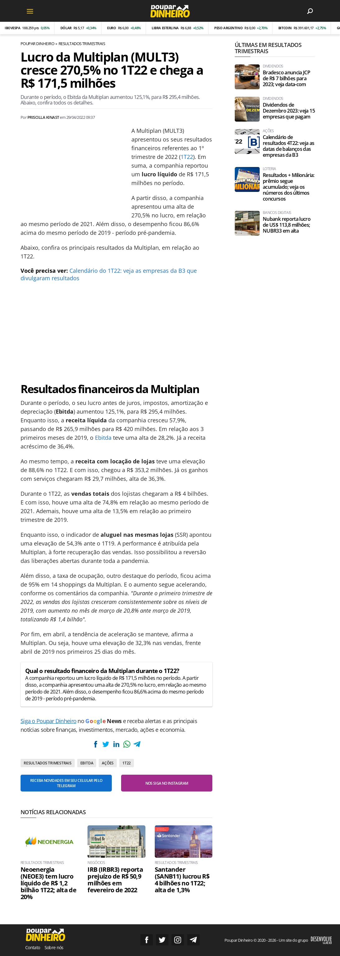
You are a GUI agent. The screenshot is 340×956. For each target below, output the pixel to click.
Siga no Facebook (146, 939)
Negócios (96, 863)
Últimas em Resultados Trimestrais (268, 48)
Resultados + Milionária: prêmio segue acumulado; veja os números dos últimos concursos (288, 187)
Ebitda (103, 437)
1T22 (187, 156)
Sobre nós (54, 947)
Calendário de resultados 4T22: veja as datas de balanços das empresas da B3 (288, 146)
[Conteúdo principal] (170, 478)
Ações (108, 763)
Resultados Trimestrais (82, 43)
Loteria (269, 169)
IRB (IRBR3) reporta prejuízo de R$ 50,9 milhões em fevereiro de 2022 (115, 879)
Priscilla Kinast (43, 117)
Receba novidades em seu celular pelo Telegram (66, 783)
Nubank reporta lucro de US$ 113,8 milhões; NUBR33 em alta (286, 225)
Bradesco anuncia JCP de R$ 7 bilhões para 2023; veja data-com (286, 78)
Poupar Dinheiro (37, 43)
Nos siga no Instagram (166, 783)
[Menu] (30, 11)
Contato (32, 947)
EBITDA (86, 763)
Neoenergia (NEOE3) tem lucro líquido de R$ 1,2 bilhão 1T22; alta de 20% (48, 883)
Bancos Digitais (277, 213)
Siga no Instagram (178, 939)
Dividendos (273, 66)
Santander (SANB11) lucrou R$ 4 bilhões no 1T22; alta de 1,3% (182, 879)
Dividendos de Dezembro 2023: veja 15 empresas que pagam (289, 111)
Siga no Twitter (162, 939)
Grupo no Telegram (193, 939)
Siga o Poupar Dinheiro (48, 721)
